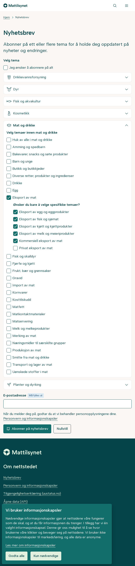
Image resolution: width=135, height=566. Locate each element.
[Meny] (126, 5)
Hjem (6, 17)
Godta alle (17, 556)
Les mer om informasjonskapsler (31, 545)
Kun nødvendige (45, 556)
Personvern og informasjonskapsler (30, 418)
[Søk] (115, 5)
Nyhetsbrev (22, 17)
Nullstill (62, 429)
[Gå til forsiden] (15, 6)
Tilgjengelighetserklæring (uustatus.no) (32, 493)
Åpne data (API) (15, 502)
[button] (67, 77)
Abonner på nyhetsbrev (27, 429)
